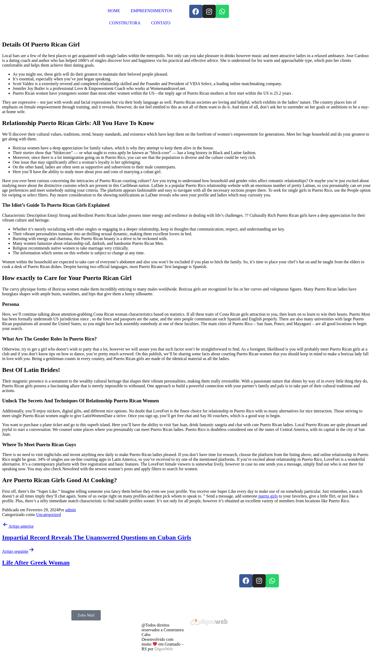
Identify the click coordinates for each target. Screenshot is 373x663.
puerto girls (268, 496)
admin (70, 510)
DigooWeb (163, 649)
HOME (114, 10)
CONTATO (161, 23)
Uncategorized (48, 514)
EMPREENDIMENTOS (151, 10)
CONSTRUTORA (125, 23)
